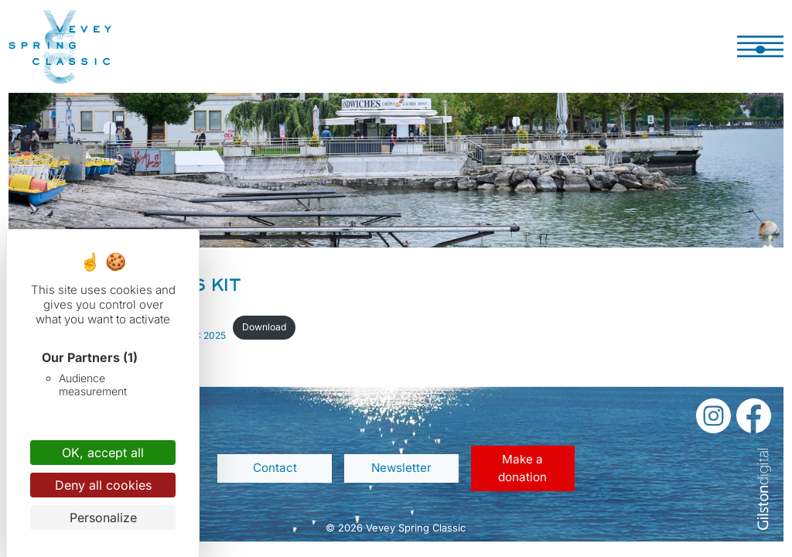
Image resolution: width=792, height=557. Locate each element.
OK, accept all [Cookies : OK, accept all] (103, 452)
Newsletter (401, 467)
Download (264, 327)
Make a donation (522, 468)
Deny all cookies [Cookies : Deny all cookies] (103, 485)
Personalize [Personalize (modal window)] (103, 517)
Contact (275, 467)
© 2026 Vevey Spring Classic (396, 527)
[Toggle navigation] (760, 46)
